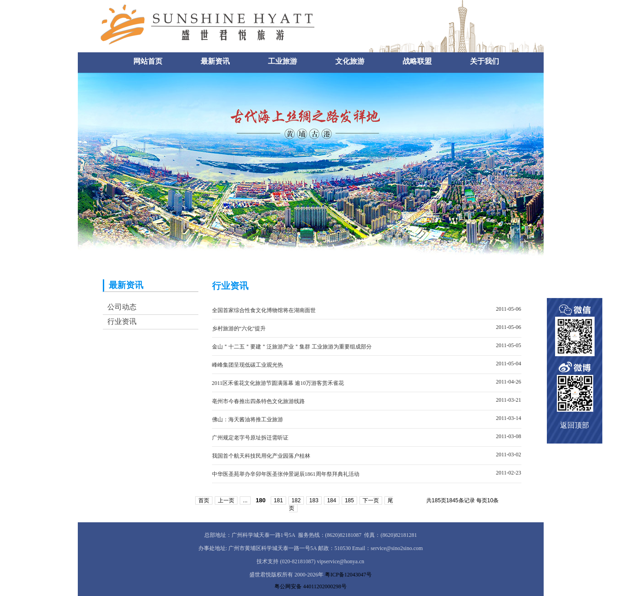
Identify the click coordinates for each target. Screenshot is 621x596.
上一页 (226, 500)
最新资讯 (215, 61)
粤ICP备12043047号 (348, 574)
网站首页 (147, 61)
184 (331, 500)
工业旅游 (282, 61)
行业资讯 (121, 321)
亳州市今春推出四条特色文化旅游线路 (258, 401)
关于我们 (484, 61)
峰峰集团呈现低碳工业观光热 (247, 365)
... (245, 500)
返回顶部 (574, 425)
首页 (203, 500)
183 (313, 500)
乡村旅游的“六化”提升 (239, 328)
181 (278, 500)
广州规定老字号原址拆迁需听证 (250, 437)
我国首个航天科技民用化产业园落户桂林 (261, 456)
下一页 (371, 500)
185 (349, 500)
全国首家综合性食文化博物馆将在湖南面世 (264, 310)
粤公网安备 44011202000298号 (310, 586)
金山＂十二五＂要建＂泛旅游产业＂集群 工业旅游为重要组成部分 (292, 346)
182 (296, 500)
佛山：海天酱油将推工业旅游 (247, 419)
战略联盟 (417, 61)
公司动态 (121, 307)
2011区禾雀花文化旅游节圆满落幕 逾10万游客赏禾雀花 (278, 383)
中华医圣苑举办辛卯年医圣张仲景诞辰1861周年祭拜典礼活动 (285, 474)
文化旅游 (349, 61)
